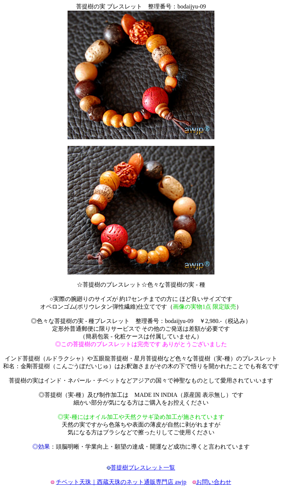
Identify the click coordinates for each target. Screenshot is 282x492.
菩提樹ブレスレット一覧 (143, 467)
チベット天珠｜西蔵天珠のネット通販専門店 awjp (121, 482)
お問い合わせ (213, 482)
